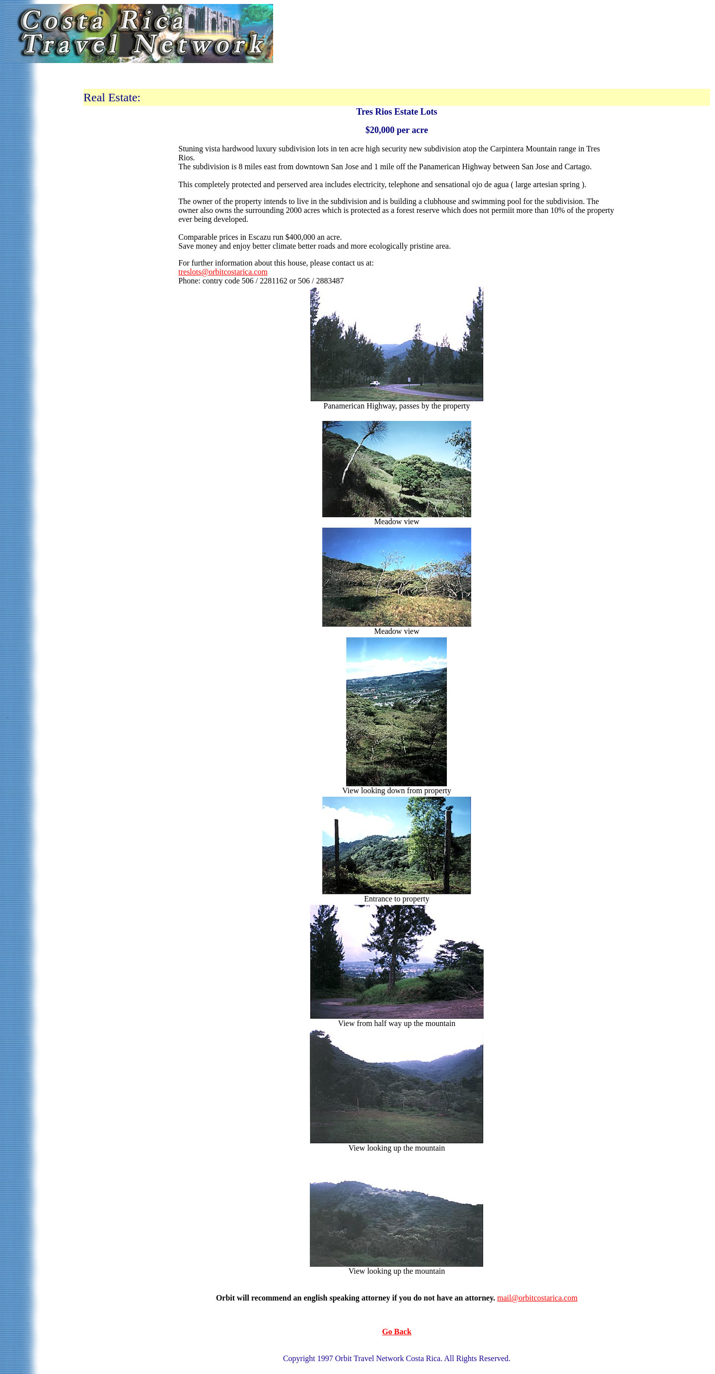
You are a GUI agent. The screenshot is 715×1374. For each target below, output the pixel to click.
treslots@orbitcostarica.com (223, 272)
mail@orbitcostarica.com (537, 1298)
